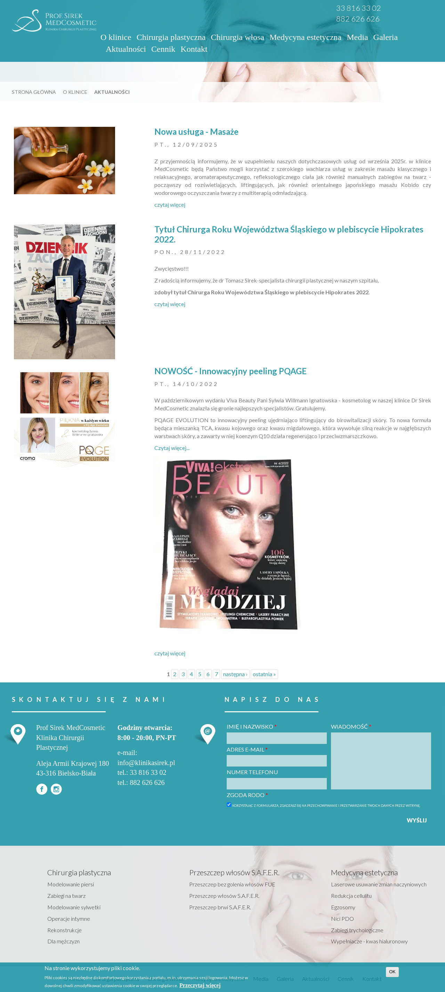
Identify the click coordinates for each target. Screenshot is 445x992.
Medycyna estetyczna (305, 37)
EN (419, 9)
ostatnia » (264, 674)
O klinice (115, 37)
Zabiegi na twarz (66, 895)
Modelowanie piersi (70, 884)
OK (392, 971)
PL (410, 9)
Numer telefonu (252, 772)
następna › (235, 674)
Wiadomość (351, 726)
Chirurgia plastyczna (171, 37)
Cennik (163, 49)
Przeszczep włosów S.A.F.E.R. (224, 895)
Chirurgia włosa (237, 37)
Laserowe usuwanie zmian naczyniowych (379, 884)
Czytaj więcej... (171, 447)
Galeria (385, 37)
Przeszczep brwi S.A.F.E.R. (220, 907)
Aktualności (126, 49)
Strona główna (34, 92)
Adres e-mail (247, 749)
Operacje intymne (68, 918)
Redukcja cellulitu (351, 895)
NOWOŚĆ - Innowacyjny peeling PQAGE (230, 371)
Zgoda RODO (247, 795)
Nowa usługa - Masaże (196, 131)
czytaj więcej (169, 204)
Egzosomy (343, 907)
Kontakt (193, 49)
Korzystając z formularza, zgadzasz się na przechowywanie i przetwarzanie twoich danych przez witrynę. (326, 805)
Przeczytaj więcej (200, 985)
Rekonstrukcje (64, 930)
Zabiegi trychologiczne (357, 930)
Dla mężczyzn (63, 941)
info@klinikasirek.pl (146, 762)
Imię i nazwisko (252, 726)
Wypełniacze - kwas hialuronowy (369, 941)
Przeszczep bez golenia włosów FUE (232, 884)
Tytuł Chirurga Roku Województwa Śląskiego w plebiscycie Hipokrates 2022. (288, 234)
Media (357, 37)
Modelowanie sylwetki (73, 907)
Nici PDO (342, 918)
